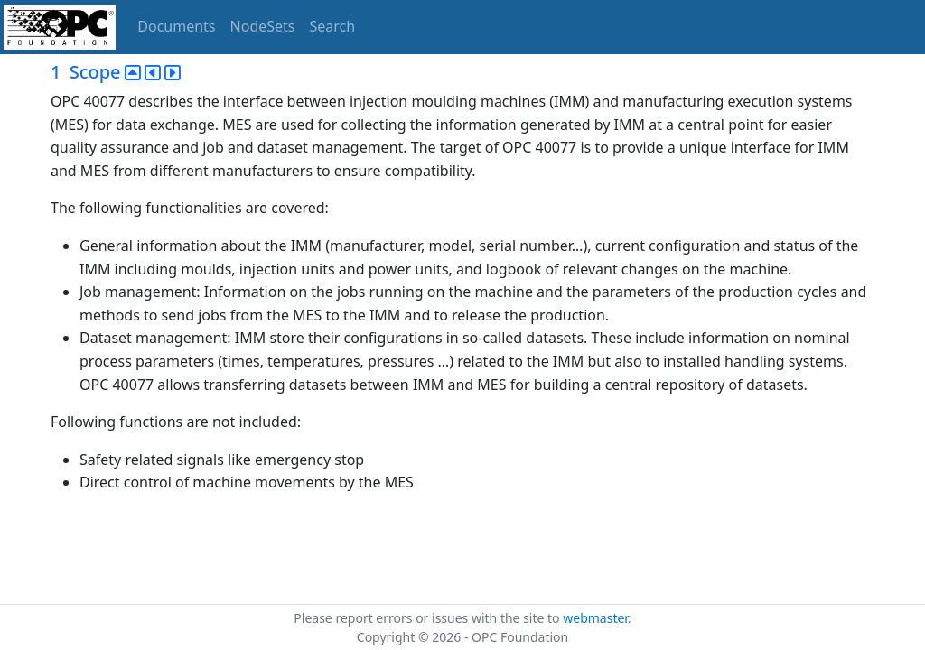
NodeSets (262, 26)
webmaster (595, 618)
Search (333, 26)
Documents (176, 26)
